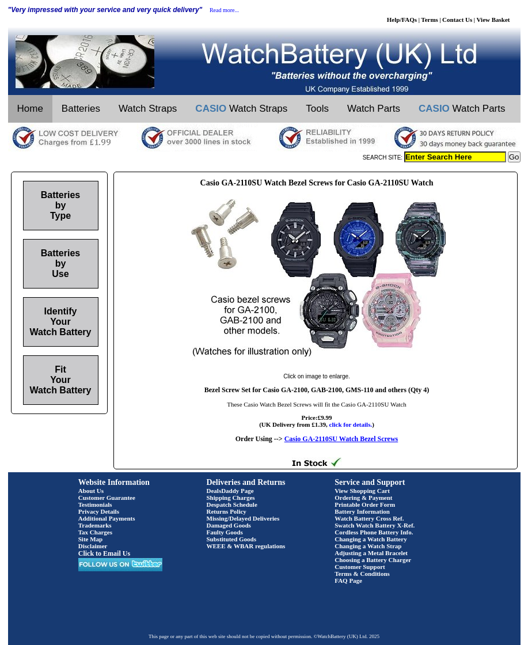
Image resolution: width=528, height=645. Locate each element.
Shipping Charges (231, 497)
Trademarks (95, 525)
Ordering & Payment (363, 497)
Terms (429, 19)
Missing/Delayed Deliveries (243, 518)
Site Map (90, 539)
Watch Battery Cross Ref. (369, 518)
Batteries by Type (60, 205)
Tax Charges (95, 532)
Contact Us (457, 19)
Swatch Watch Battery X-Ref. (375, 525)
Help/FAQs (402, 19)
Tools (317, 108)
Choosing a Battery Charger (373, 559)
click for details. (351, 424)
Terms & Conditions (362, 573)
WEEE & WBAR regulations (246, 545)
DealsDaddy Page (230, 490)
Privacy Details (98, 511)
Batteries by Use (60, 263)
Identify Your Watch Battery (61, 321)
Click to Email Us (104, 553)
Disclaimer (93, 545)
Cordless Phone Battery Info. (374, 532)
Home (30, 108)
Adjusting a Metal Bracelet (371, 552)
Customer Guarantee (106, 497)
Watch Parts (373, 108)
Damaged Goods (229, 525)
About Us (91, 490)
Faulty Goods (225, 532)
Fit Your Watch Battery (61, 380)
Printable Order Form (365, 504)
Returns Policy (226, 511)
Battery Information (362, 511)
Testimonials (95, 504)
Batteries (81, 108)
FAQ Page (348, 580)
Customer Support (360, 566)
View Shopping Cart (362, 490)
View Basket (493, 19)
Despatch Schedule (232, 504)
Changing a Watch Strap (368, 545)
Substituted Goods (232, 539)
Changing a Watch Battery (371, 539)
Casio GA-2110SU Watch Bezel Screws (341, 439)
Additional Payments (106, 518)
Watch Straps (148, 108)
